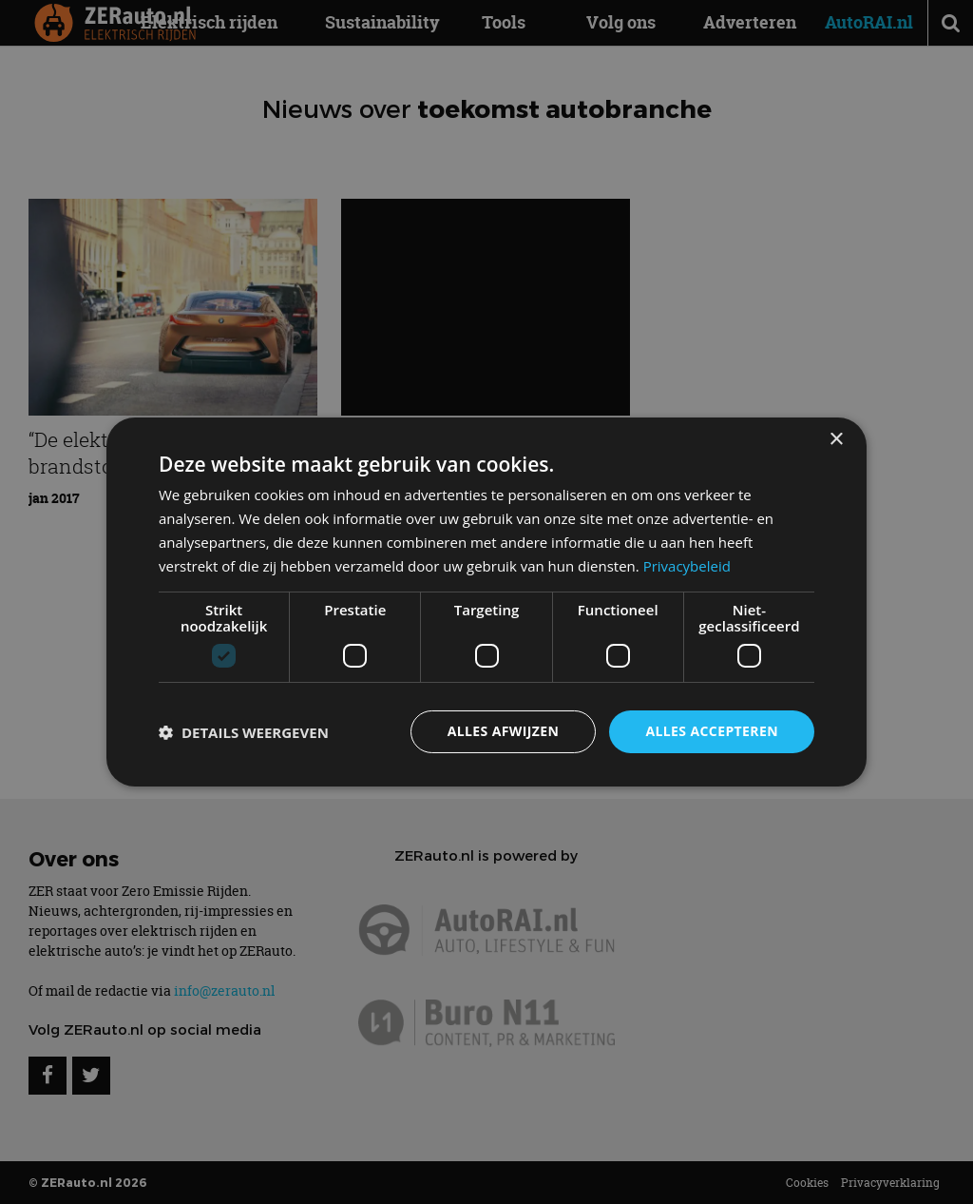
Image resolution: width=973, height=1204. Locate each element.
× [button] (836, 440)
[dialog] (486, 602)
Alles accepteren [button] (711, 731)
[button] (244, 732)
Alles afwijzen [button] (504, 731)
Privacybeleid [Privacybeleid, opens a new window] (687, 565)
